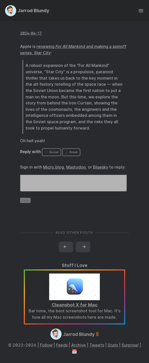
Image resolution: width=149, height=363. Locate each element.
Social (51, 152)
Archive (78, 348)
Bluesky (100, 167)
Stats (113, 348)
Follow (46, 348)
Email (71, 152)
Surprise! (130, 348)
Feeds (62, 348)
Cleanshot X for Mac (75, 308)
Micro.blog (53, 167)
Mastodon (76, 167)
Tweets (96, 348)
